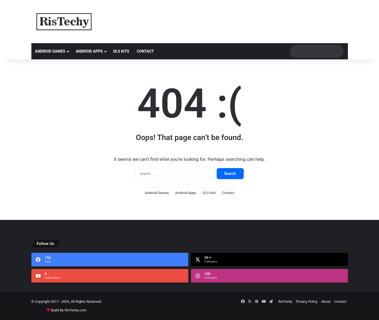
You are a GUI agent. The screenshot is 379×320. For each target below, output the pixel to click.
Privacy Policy (307, 301)
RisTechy (285, 301)
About (326, 301)
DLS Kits (121, 51)
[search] (311, 51)
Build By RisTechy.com (68, 310)
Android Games (50, 51)
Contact (145, 51)
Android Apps (89, 51)
